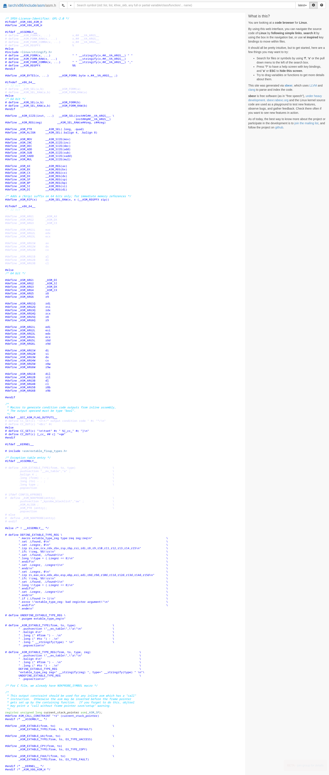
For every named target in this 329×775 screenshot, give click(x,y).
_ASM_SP (93, 712)
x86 (20, 5)
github (279, 127)
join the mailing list (306, 123)
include (31, 5)
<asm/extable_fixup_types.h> (44, 451)
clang (251, 89)
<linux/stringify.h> (36, 52)
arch (12, 5)
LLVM (313, 85)
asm (41, 5)
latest (302, 5)
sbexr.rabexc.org (278, 100)
